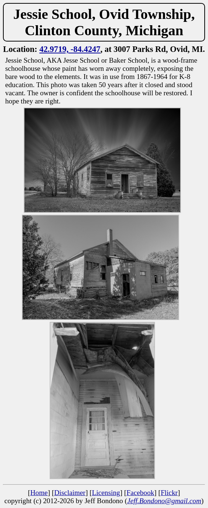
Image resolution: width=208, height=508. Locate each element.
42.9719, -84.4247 (69, 49)
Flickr (169, 493)
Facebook (140, 493)
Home (39, 493)
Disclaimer (69, 493)
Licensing (106, 493)
